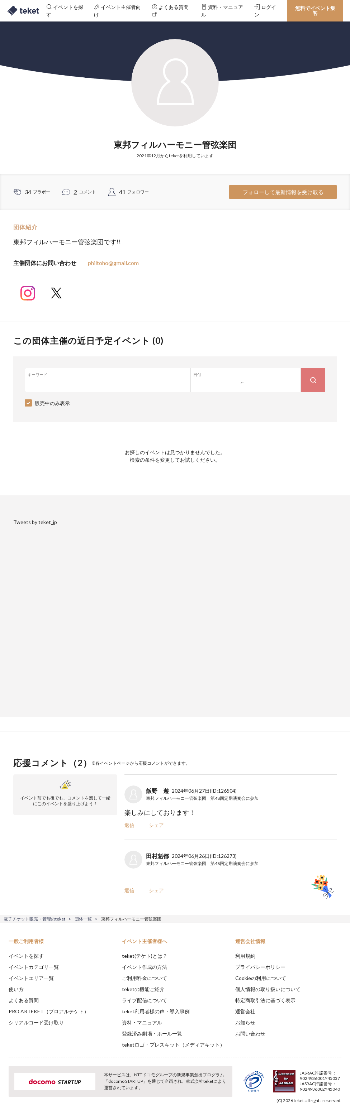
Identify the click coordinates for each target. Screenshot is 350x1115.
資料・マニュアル (142, 1022)
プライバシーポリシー (260, 967)
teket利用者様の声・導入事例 (156, 1011)
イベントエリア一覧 (31, 978)
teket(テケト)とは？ (144, 956)
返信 (129, 825)
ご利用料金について (144, 978)
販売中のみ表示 (52, 403)
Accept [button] (325, 1079)
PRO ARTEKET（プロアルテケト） (49, 1011)
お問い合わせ (250, 1033)
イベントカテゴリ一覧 (34, 967)
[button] (10, 1088)
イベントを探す (26, 956)
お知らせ (245, 1022)
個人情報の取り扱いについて (268, 989)
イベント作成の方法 (144, 967)
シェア (156, 825)
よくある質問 (24, 1000)
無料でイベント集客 (315, 10)
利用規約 (245, 956)
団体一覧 (83, 919)
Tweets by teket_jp (35, 522)
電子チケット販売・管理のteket (34, 919)
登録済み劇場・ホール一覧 (152, 1033)
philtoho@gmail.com (113, 262)
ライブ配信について (144, 1000)
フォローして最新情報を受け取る (283, 192)
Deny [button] (288, 1079)
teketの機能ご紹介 (143, 989)
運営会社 (245, 1011)
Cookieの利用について (260, 978)
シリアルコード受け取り (36, 1022)
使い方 (16, 989)
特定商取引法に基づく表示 (265, 1000)
